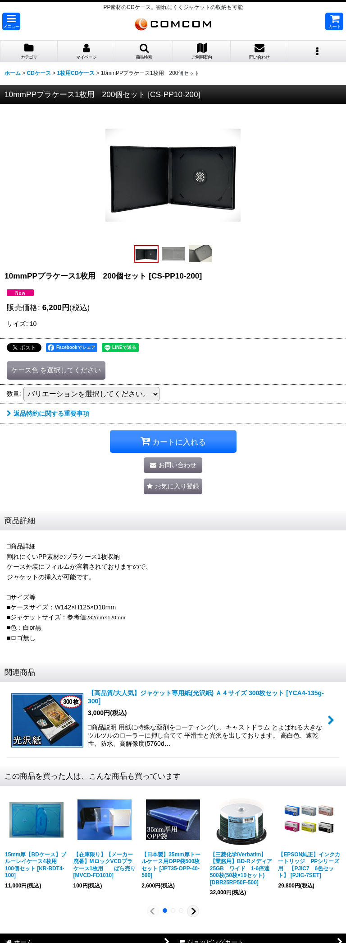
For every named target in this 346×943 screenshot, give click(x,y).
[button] (11, 21)
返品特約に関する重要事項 (48, 413)
